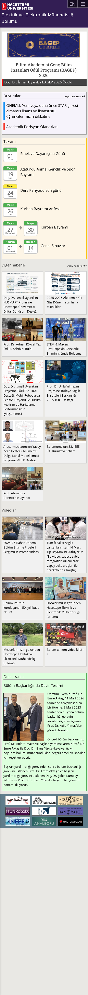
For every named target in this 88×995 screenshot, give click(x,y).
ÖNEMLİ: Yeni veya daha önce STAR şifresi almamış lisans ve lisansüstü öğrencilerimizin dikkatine (42, 111)
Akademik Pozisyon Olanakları (32, 126)
